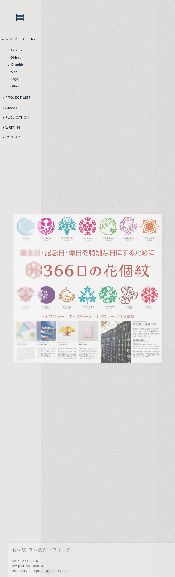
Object (15, 57)
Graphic (17, 64)
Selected (17, 50)
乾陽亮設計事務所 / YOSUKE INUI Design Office (20, 18)
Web (13, 72)
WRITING (13, 127)
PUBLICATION (17, 117)
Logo (14, 79)
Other (15, 86)
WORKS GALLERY (20, 39)
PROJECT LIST (18, 97)
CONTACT (13, 137)
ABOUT (11, 107)
